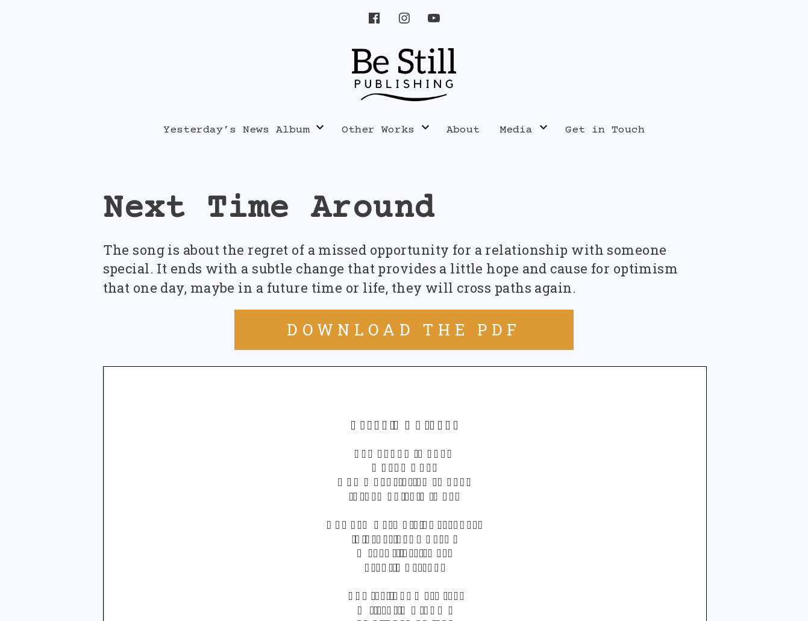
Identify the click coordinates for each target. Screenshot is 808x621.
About (463, 130)
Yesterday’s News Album (236, 130)
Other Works (378, 130)
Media (516, 130)
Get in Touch (605, 130)
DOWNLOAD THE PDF (404, 329)
